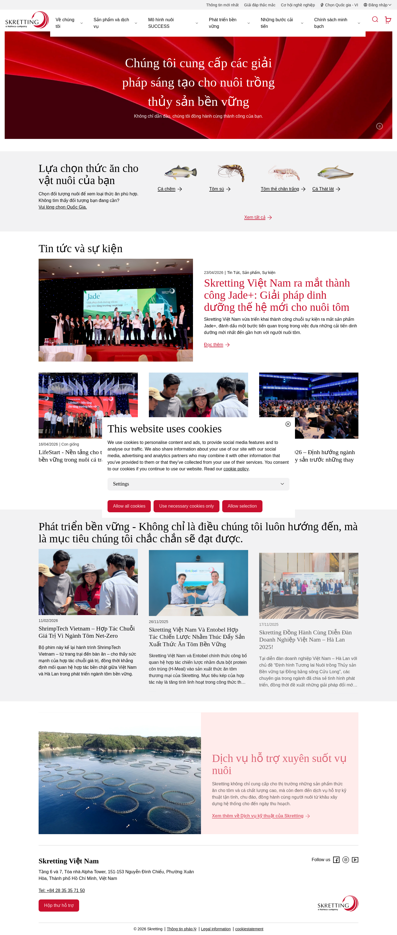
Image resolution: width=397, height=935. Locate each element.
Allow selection (242, 506)
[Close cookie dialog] (288, 424)
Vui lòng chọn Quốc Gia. (63, 207)
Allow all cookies (129, 506)
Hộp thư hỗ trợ (59, 905)
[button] (69, 23)
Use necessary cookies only (186, 506)
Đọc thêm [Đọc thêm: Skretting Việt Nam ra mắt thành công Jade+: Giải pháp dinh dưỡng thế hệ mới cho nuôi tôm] (213, 344)
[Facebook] (336, 859)
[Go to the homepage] (338, 903)
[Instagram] (345, 859)
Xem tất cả (254, 217)
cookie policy (236, 469)
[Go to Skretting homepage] (27, 20)
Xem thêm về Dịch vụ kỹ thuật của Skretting (258, 815)
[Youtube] (355, 859)
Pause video (379, 126)
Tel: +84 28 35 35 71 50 (62, 890)
